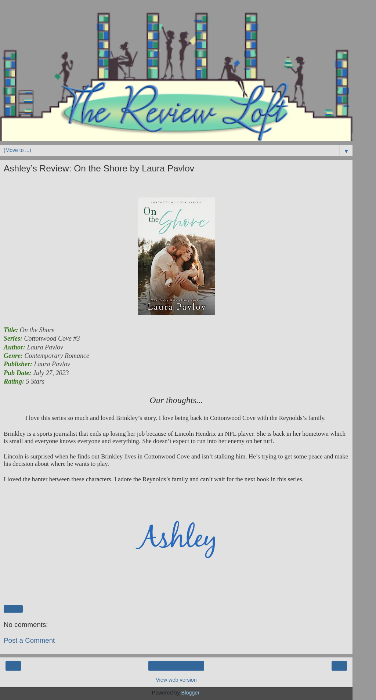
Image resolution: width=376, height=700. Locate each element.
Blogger (190, 693)
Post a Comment (29, 640)
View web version (176, 680)
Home (176, 665)
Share (13, 609)
